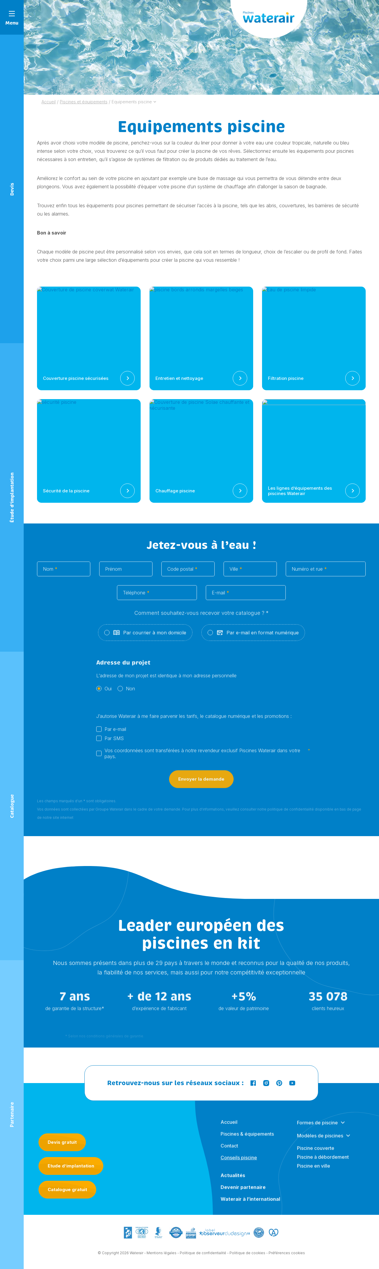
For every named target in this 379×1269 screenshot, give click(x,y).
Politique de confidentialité (203, 1258)
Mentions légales (161, 1258)
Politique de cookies (247, 1258)
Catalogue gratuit (67, 1189)
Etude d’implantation (71, 1166)
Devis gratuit (62, 1142)
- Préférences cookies (285, 1258)
